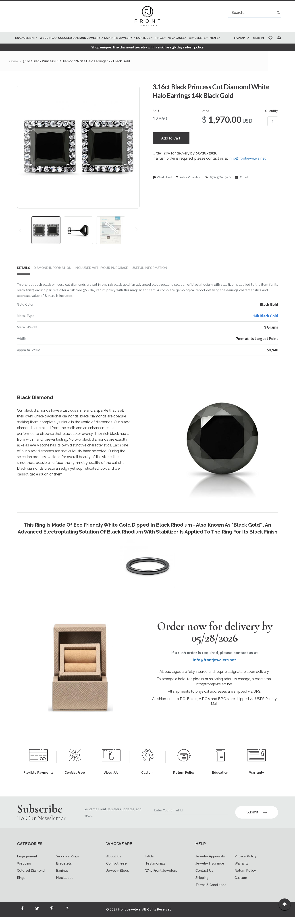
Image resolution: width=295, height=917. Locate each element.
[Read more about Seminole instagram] (66, 909)
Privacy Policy (246, 856)
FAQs (149, 856)
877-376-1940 (220, 189)
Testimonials (155, 863)
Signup (238, 37)
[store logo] (147, 16)
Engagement (27, 856)
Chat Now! (163, 189)
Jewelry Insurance (209, 863)
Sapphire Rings (67, 856)
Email (243, 189)
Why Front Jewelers (161, 871)
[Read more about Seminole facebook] (22, 909)
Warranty (242, 863)
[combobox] (254, 13)
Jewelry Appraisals (210, 856)
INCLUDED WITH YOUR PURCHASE (101, 279)
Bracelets (64, 863)
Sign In (258, 37)
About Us (113, 856)
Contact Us (204, 871)
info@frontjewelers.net (247, 170)
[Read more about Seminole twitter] (37, 909)
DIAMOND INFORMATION (52, 279)
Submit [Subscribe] (257, 812)
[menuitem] (26, 38)
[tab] (25, 280)
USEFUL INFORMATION (149, 279)
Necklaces (64, 878)
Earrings (62, 871)
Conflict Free (116, 863)
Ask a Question (190, 189)
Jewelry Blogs (117, 871)
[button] (26, 158)
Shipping (201, 878)
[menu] (121, 43)
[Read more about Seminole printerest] (51, 909)
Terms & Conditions (210, 885)
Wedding (24, 863)
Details (23, 279)
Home (13, 72)
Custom (241, 878)
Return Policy (245, 871)
